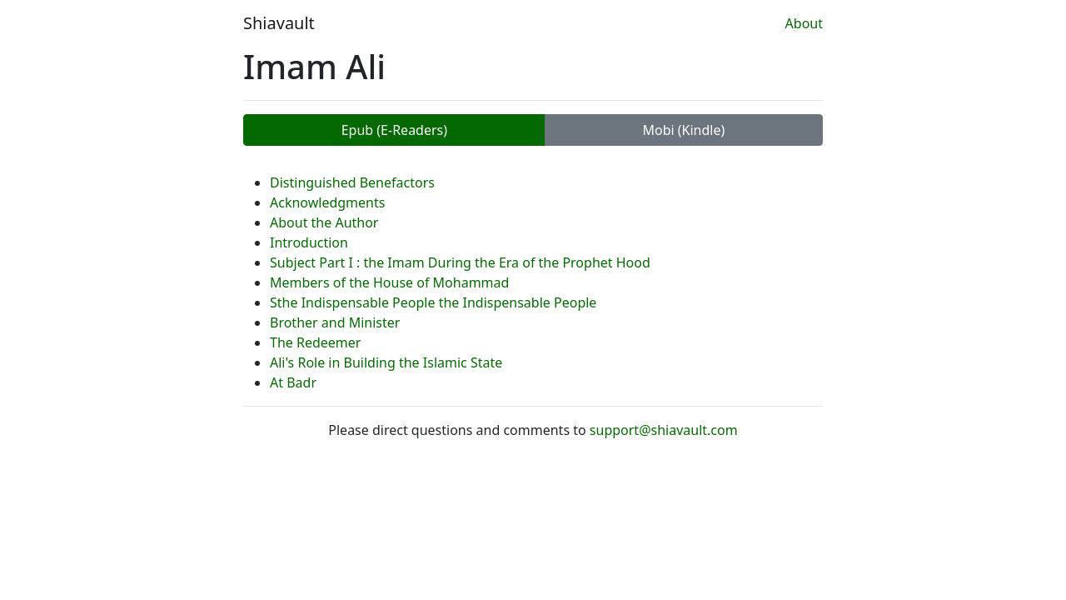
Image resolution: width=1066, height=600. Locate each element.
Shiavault (279, 23)
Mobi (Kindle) (683, 130)
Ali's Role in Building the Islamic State (386, 362)
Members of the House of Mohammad (389, 282)
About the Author (324, 222)
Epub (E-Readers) (394, 130)
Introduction (309, 242)
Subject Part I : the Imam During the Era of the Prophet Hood (460, 262)
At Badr (293, 382)
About (804, 23)
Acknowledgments (327, 202)
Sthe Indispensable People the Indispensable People (433, 302)
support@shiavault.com (664, 430)
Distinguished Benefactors (352, 182)
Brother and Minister (335, 322)
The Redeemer (315, 342)
